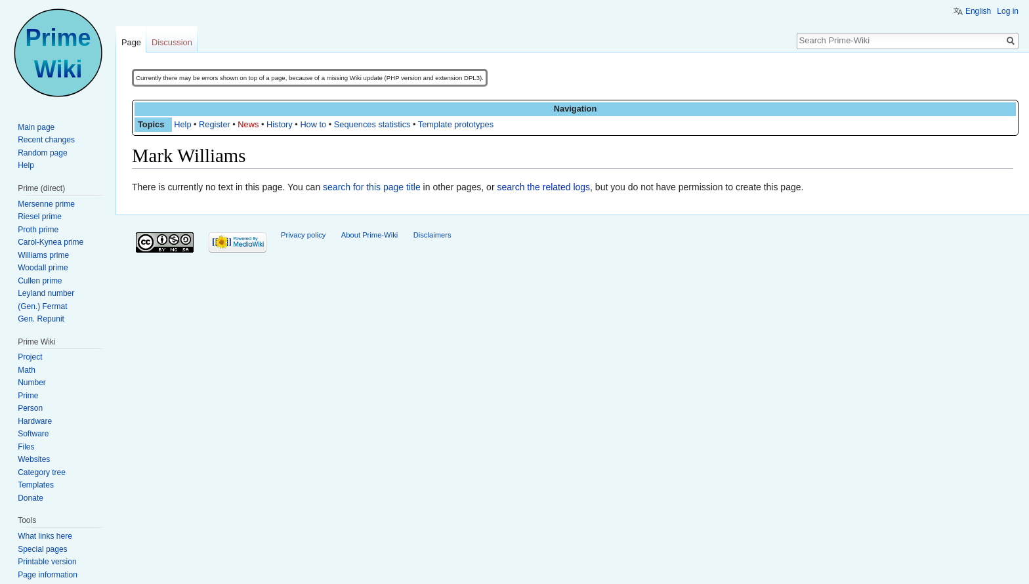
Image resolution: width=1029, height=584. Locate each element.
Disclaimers (432, 235)
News (248, 124)
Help (182, 124)
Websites (34, 459)
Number (32, 382)
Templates (36, 485)
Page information (47, 574)
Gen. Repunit (41, 318)
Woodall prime (43, 267)
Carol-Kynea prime (50, 242)
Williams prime (43, 255)
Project (30, 357)
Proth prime (38, 229)
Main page (36, 127)
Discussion (172, 42)
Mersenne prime (46, 204)
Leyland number (46, 293)
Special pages (42, 549)
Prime (28, 395)
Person (30, 408)
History (279, 124)
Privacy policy (303, 235)
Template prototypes (456, 124)
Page (131, 42)
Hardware (35, 421)
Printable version (47, 561)
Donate (30, 498)
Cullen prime (40, 280)
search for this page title (372, 187)
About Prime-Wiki (369, 235)
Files (26, 446)
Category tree (42, 472)
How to (313, 124)
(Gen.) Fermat (42, 306)
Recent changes (46, 139)
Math (26, 370)
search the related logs (543, 187)
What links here (45, 536)
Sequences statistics (372, 124)
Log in (1007, 11)
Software (33, 433)
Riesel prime (40, 216)
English (978, 11)
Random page (42, 152)
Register (214, 124)
